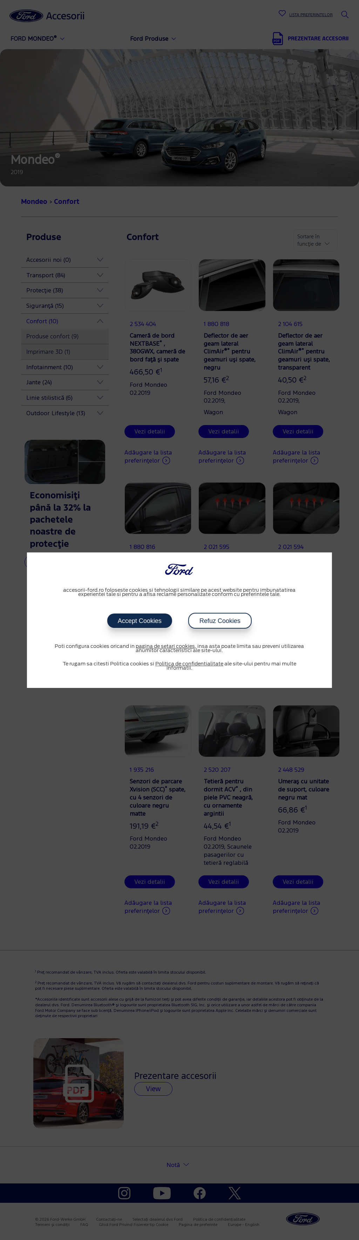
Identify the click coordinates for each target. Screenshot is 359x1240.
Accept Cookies (140, 620)
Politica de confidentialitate (189, 664)
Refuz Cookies (220, 620)
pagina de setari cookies (165, 646)
